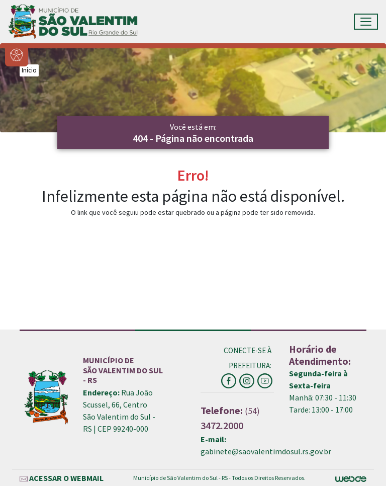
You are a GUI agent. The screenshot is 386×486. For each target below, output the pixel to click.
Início (29, 70)
